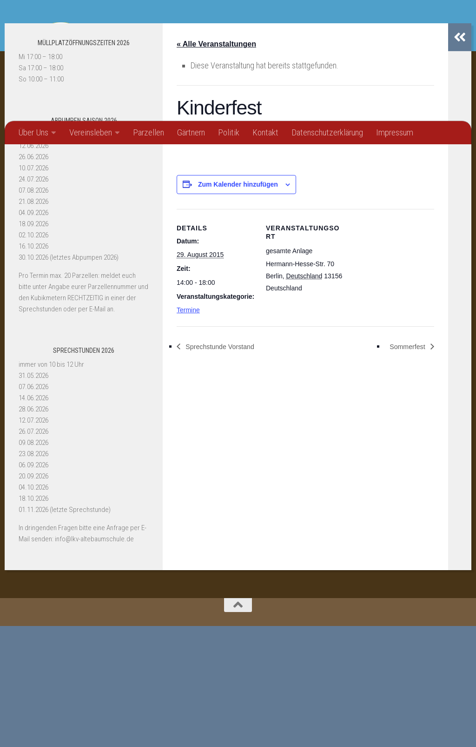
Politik (228, 132)
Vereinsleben (90, 132)
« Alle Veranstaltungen (216, 165)
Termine (188, 432)
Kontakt (265, 132)
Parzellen (148, 132)
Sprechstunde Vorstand (225, 468)
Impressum (394, 132)
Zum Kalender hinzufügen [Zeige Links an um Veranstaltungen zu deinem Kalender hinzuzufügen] (238, 306)
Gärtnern (191, 132)
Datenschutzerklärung (327, 132)
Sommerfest (404, 468)
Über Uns (33, 132)
